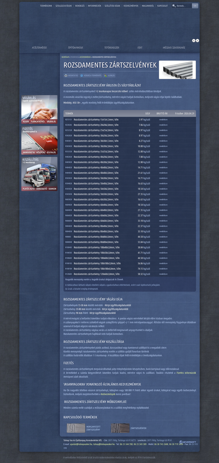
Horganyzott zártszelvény (93, 428)
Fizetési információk (186, 372)
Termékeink (46, 5)
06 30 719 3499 (176, 444)
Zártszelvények (138, 428)
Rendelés (79, 5)
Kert (139, 47)
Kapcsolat (162, 5)
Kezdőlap (65, 57)
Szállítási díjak (112, 5)
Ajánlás (109, 75)
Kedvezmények (131, 5)
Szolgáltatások (64, 5)
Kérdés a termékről (91, 75)
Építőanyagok (75, 47)
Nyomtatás (71, 75)
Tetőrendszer (111, 47)
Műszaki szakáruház (174, 47)
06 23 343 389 (140, 444)
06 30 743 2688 (161, 444)
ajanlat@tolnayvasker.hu (81, 444)
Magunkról (148, 5)
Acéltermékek (39, 47)
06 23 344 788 (126, 444)
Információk (94, 5)
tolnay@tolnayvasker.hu (104, 444)
